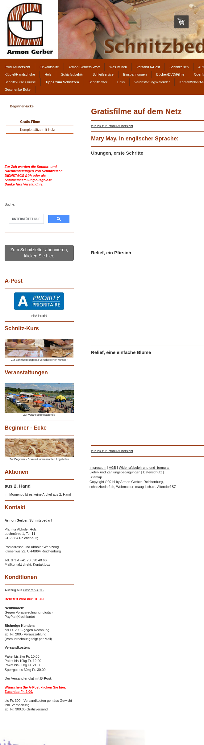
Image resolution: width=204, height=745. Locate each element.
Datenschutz (152, 472)
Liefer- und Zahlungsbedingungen (115, 472)
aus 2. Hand (62, 494)
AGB (112, 467)
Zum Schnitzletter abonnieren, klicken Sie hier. (39, 252)
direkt (27, 564)
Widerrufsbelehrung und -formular (144, 467)
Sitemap (96, 477)
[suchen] (26, 219)
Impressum (98, 467)
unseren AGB (33, 590)
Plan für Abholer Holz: (21, 529)
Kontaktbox (41, 564)
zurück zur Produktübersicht (112, 126)
